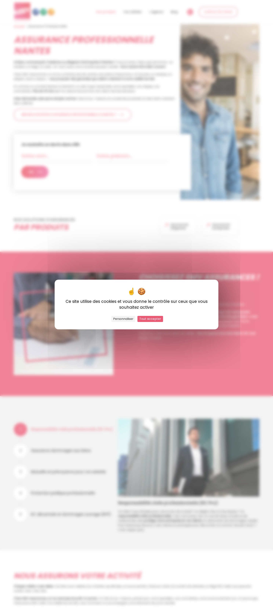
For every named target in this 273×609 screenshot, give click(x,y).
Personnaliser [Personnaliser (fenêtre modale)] (123, 319)
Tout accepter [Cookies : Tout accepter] (150, 319)
